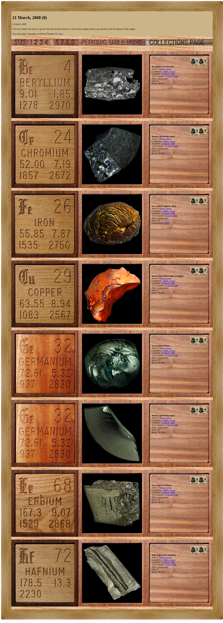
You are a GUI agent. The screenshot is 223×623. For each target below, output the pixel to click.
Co (167, 223)
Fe (165, 223)
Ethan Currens (165, 69)
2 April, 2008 (170, 565)
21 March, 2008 (168, 74)
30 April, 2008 (171, 216)
